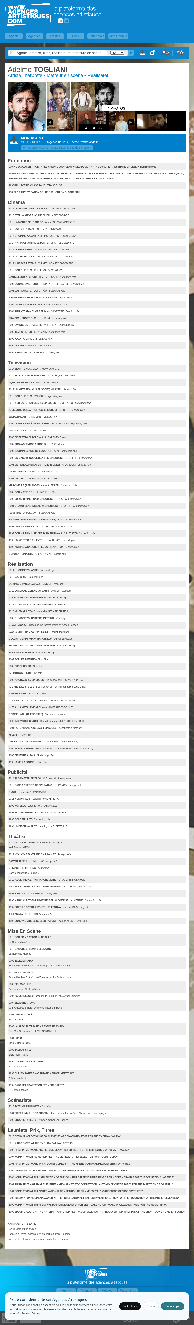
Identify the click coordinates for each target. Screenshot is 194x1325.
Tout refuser (130, 1306)
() (58, 142)
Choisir (150, 1306)
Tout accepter (172, 1306)
